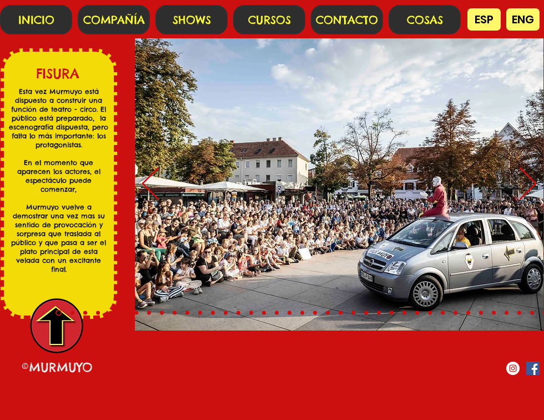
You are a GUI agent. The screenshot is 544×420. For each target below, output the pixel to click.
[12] (213, 313)
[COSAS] (425, 19)
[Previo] (150, 184)
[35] (506, 313)
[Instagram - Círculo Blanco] (513, 368)
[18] (289, 313)
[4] (111, 313)
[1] (72, 313)
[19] (302, 313)
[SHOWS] (191, 19)
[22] (340, 313)
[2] (85, 313)
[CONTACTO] (347, 19)
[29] (430, 313)
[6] (136, 313)
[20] (315, 313)
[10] (187, 313)
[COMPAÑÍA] (114, 19)
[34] (494, 313)
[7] (149, 313)
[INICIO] (36, 19)
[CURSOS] (269, 19)
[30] (443, 313)
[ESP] (484, 19)
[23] (353, 313)
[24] (366, 313)
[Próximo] (528, 184)
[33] (481, 313)
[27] (404, 313)
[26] (392, 313)
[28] (417, 313)
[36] (519, 313)
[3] (98, 313)
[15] (251, 313)
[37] (532, 313)
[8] (162, 313)
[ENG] (523, 19)
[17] (277, 313)
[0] (59, 313)
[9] (175, 313)
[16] (264, 313)
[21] (328, 313)
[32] (468, 313)
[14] (238, 313)
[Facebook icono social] (533, 368)
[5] (123, 313)
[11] (200, 313)
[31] (455, 313)
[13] (226, 313)
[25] (379, 313)
